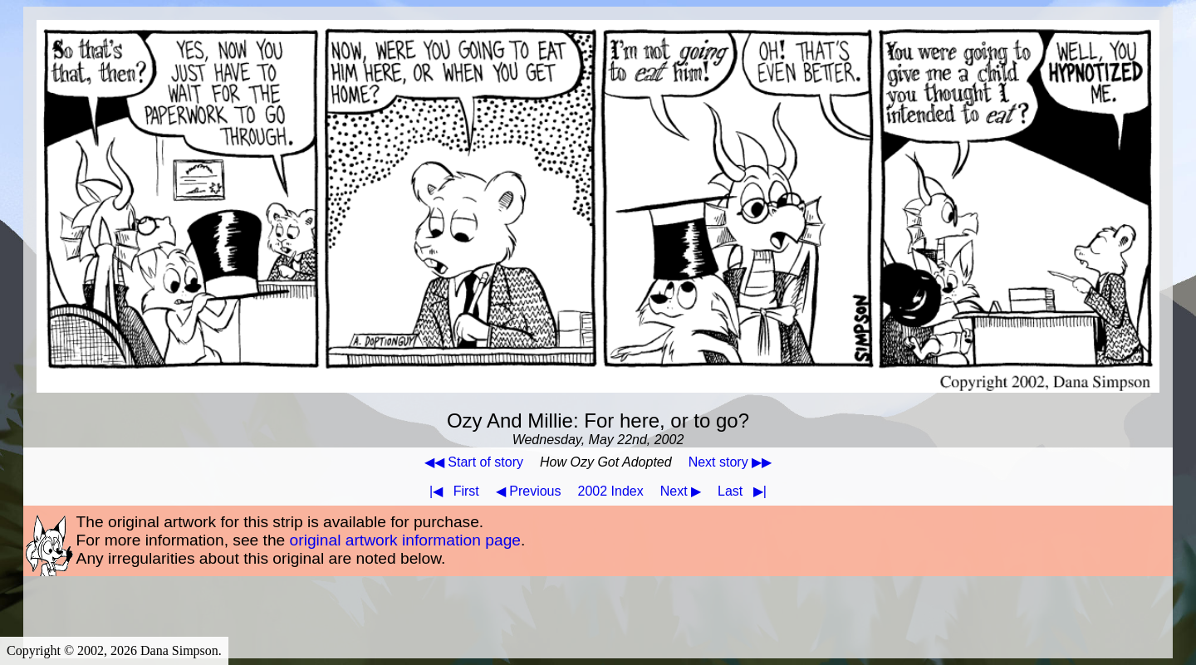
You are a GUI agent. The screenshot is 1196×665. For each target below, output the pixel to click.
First (451, 491)
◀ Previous (528, 491)
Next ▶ (680, 491)
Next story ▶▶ (730, 462)
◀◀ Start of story (473, 462)
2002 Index (611, 491)
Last (745, 491)
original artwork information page (405, 540)
